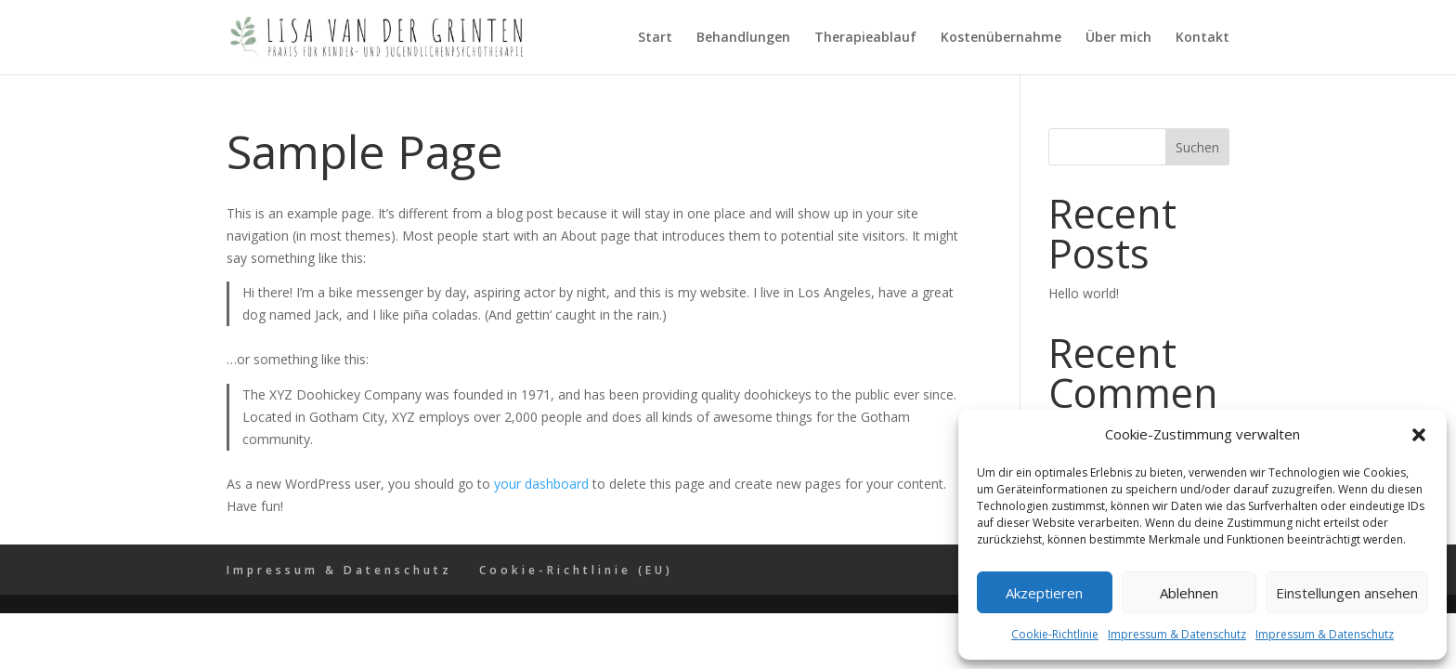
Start (655, 38)
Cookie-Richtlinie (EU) (576, 570)
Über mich (1118, 38)
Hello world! (1083, 293)
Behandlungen (743, 38)
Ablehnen (1189, 593)
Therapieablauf (865, 38)
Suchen (1197, 147)
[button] (1419, 435)
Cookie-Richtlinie (1054, 634)
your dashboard (541, 483)
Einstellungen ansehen (1347, 593)
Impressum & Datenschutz (1177, 634)
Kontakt (1202, 38)
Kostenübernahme (1001, 38)
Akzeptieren (1044, 593)
